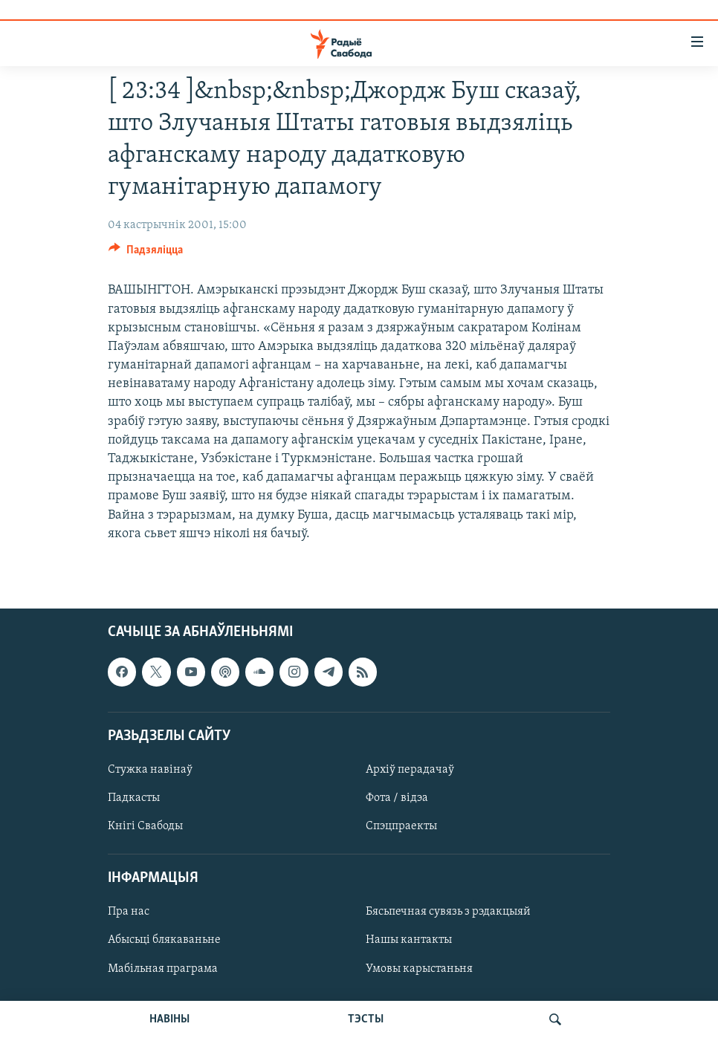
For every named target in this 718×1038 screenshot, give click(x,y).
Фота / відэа (397, 798)
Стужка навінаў (150, 770)
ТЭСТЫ (366, 1019)
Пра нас (128, 912)
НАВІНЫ (169, 1019)
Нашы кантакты (409, 940)
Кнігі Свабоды (145, 826)
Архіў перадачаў (410, 770)
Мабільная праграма (163, 969)
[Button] (146, 253)
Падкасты (134, 798)
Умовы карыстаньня (419, 969)
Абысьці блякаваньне (164, 940)
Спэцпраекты (401, 826)
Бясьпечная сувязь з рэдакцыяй (448, 912)
